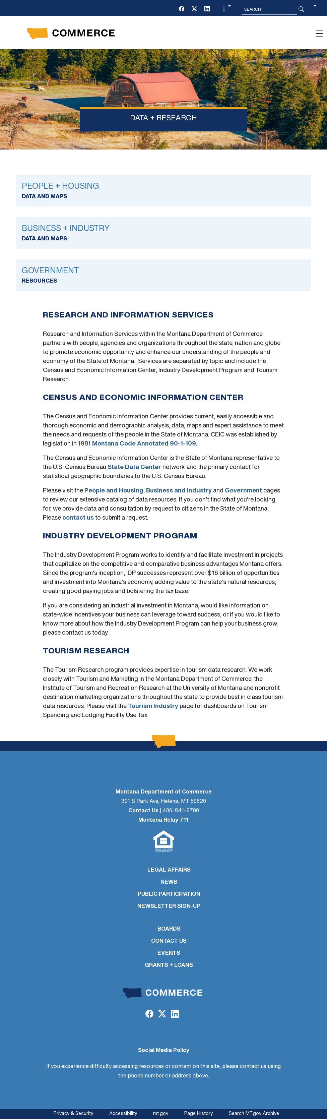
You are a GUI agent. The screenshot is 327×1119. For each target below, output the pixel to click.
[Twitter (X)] (194, 9)
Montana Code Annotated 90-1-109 (144, 444)
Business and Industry (179, 491)
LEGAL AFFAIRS (169, 870)
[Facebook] (181, 9)
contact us (78, 518)
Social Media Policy (163, 1050)
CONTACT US (169, 941)
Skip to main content (29, 7)
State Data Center (134, 467)
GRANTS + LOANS (169, 965)
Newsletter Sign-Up (168, 906)
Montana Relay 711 (163, 820)
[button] (226, 9)
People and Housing (113, 491)
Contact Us (143, 811)
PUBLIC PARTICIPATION (169, 894)
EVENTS (168, 953)
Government (243, 491)
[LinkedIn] (207, 9)
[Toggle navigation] (319, 33)
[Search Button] (301, 9)
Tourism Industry (153, 706)
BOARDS (169, 929)
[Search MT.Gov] (269, 9)
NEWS (168, 882)
